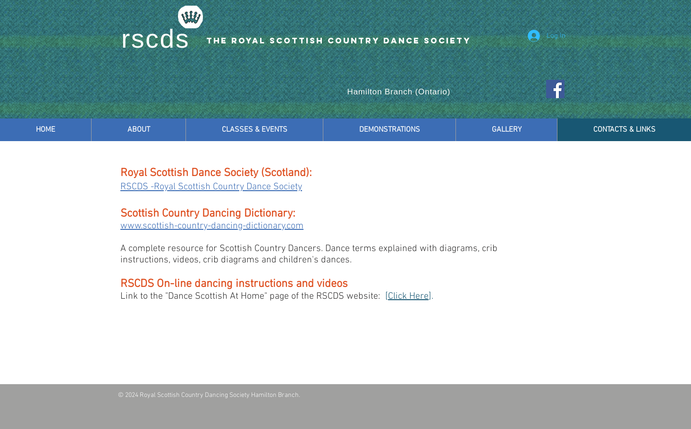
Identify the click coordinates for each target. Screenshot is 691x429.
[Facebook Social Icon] (555, 89)
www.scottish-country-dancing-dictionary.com (211, 226)
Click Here (408, 296)
